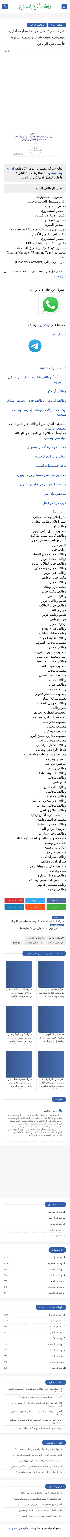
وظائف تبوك (56, 1362)
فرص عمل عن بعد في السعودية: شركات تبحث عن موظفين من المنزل (35, 1421)
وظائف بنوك (56, 1223)
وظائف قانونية (55, 1293)
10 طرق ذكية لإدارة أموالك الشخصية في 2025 (41, 1493)
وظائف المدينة (55, 1344)
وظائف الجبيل (55, 1350)
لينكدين (45, 325)
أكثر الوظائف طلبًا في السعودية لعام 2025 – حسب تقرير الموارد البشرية (37, 1404)
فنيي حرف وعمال (54, 503)
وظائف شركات (55, 410)
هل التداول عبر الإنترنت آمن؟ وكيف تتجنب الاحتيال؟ (39, 1472)
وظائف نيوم (56, 1235)
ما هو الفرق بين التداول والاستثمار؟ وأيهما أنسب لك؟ (38, 1449)
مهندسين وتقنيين (55, 438)
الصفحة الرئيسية (55, 428)
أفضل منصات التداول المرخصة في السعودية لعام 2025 (37, 1455)
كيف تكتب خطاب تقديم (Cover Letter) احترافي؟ (40, 1397)
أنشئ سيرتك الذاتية (53, 368)
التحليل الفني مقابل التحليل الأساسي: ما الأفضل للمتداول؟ (36, 1466)
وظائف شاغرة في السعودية (22, 1528)
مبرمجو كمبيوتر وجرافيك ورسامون (43, 484)
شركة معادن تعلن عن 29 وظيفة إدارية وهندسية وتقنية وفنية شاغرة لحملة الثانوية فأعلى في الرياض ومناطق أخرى (51, 996)
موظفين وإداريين (55, 493)
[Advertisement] (35, 87)
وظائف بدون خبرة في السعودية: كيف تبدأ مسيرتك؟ (39, 1428)
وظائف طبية (56, 1275)
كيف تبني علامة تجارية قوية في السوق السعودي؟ (40, 1516)
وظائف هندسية (33, 942)
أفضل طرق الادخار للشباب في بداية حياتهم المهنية (39, 1504)
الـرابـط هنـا (58, 276)
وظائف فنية (56, 1281)
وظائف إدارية (57, 24)
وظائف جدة (36, 400)
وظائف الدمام (16, 400)
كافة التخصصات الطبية (51, 466)
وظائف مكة (56, 1338)
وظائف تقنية (56, 1269)
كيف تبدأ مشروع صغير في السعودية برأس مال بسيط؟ (37, 1499)
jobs (16, 942)
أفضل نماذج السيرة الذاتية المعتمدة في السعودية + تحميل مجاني (36, 1412)
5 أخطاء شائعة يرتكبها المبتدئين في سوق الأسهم (40, 1460)
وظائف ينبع (56, 1368)
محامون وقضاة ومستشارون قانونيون (41, 475)
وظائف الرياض (36, 24)
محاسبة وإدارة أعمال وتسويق (46, 447)
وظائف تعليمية (55, 1287)
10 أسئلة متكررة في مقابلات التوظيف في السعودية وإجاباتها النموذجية (35, 1390)
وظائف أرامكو (55, 1217)
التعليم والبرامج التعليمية (50, 456)
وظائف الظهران (54, 1356)
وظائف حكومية (55, 1229)
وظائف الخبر (56, 1332)
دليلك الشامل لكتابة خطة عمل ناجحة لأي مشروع (40, 1510)
